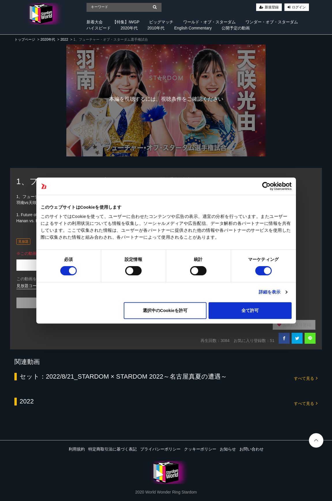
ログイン (299, 7)
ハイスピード (99, 28)
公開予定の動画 (236, 28)
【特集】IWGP (125, 22)
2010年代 (155, 28)
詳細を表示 (270, 291)
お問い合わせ (251, 449)
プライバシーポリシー (160, 449)
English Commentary (193, 28)
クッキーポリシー (200, 449)
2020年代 (129, 28)
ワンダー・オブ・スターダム (271, 22)
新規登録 (272, 7)
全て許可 (250, 310)
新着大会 (95, 22)
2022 (64, 40)
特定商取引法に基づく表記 (112, 449)
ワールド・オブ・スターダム (209, 22)
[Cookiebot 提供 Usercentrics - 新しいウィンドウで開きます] (266, 186)
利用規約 (77, 449)
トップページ (24, 40)
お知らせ (228, 449)
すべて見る (306, 377)
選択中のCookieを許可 (165, 310)
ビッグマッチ (161, 22)
